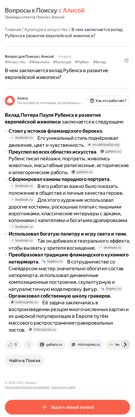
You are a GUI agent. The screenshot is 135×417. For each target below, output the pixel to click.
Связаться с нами (98, 382)
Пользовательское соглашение (62, 382)
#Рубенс (82, 62)
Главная (13, 29)
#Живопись (39, 62)
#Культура (62, 62)
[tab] (13, 344)
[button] (126, 60)
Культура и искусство (46, 29)
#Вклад (99, 62)
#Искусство (15, 62)
